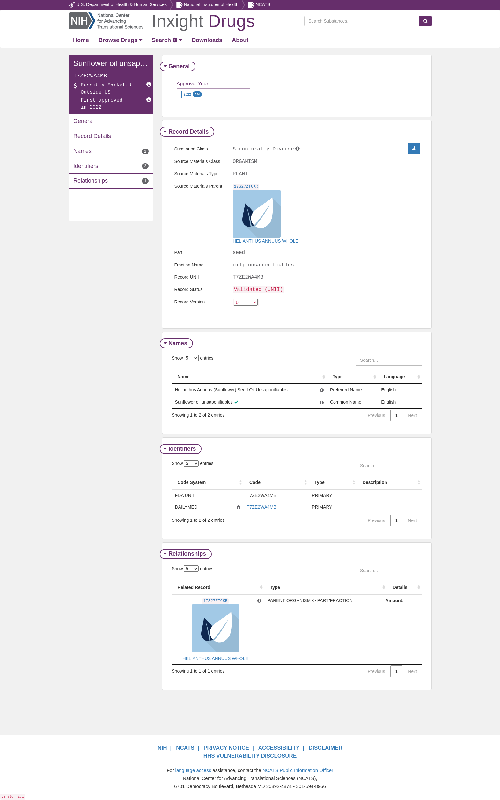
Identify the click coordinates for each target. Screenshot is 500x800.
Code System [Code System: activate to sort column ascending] (192, 482)
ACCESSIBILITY (278, 748)
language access (193, 770)
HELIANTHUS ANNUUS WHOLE (265, 241)
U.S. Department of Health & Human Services (121, 4)
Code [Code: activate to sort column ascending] (255, 482)
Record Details (187, 131)
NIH (162, 748)
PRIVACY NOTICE (226, 748)
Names (176, 343)
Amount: (396, 600)
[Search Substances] (362, 21)
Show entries (193, 358)
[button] (414, 148)
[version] (246, 303)
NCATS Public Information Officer (297, 770)
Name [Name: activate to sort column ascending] (184, 377)
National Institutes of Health (211, 4)
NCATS (262, 4)
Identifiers (180, 449)
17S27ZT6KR (246, 187)
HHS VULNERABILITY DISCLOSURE (250, 756)
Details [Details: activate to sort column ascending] (401, 587)
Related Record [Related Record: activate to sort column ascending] (194, 587)
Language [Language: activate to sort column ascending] (396, 377)
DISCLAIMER (325, 748)
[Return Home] (161, 20)
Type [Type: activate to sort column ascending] (341, 377)
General (177, 66)
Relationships (186, 554)
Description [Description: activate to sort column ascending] (374, 482)
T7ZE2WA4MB (261, 507)
